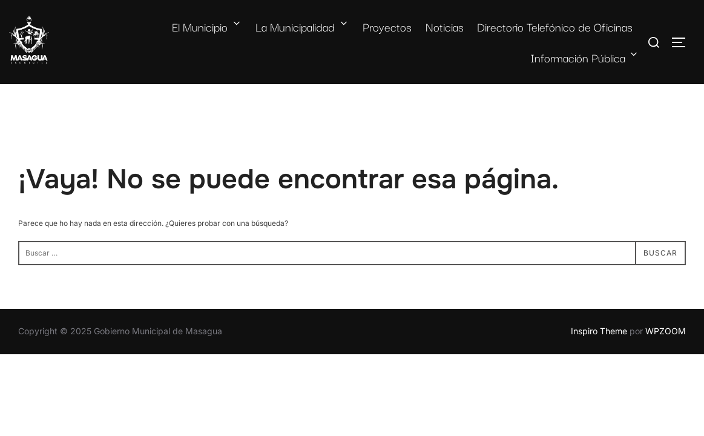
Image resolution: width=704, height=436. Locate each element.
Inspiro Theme (599, 331)
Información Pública (585, 57)
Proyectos (387, 27)
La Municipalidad (302, 27)
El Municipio (207, 27)
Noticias (445, 27)
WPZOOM (665, 331)
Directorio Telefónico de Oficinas (555, 27)
